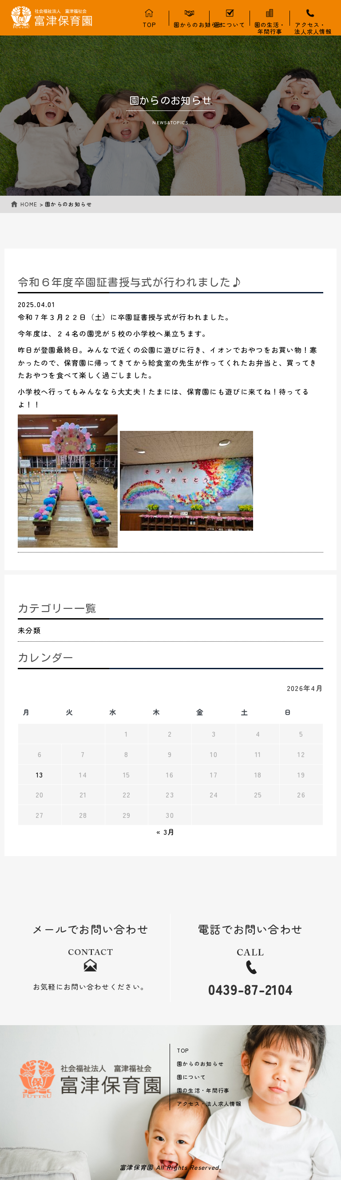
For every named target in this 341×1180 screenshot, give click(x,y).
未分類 (29, 630)
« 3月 (165, 831)
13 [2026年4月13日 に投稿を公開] (40, 774)
